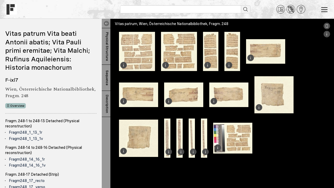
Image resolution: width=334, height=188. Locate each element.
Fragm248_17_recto (27, 181)
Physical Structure (107, 46)
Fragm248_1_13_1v (26, 139)
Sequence (107, 77)
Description (107, 104)
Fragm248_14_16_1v (27, 165)
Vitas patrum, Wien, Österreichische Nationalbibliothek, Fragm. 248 (171, 24)
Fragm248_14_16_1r (27, 159)
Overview (17, 106)
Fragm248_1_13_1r (25, 132)
